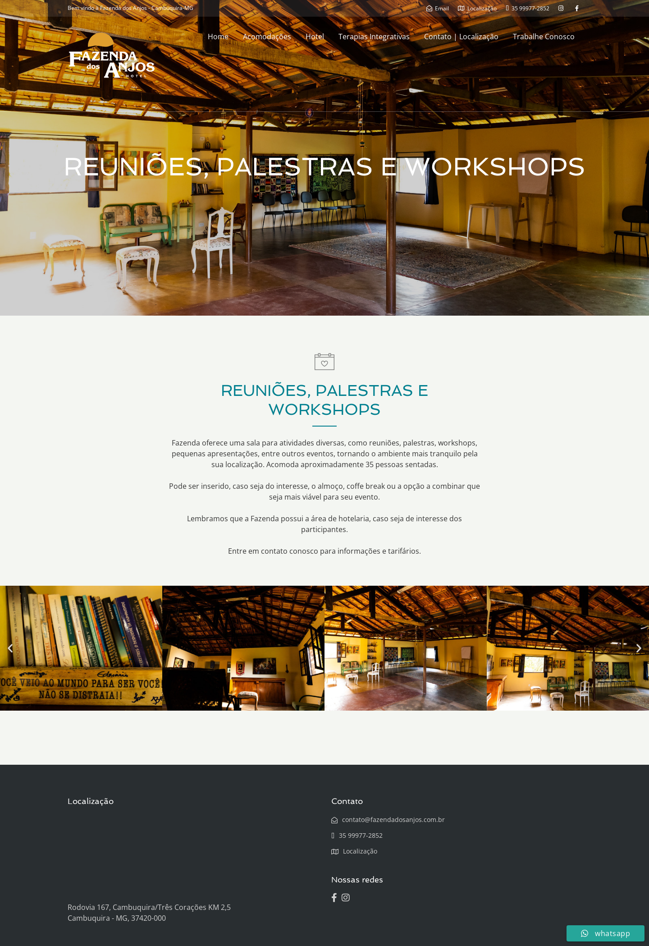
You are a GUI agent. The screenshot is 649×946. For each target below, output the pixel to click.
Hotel (315, 36)
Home (218, 36)
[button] (10, 648)
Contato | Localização (461, 36)
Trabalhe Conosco (544, 36)
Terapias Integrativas (374, 36)
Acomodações (267, 36)
